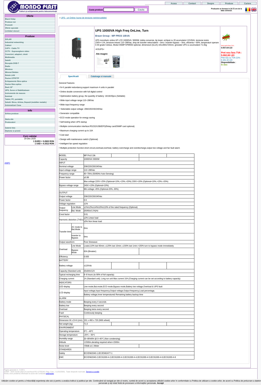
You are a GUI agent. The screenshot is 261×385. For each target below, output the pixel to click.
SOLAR (8, 39)
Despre (210, 3)
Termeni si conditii (92, 372)
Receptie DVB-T (12, 63)
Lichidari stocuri (12, 31)
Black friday (10, 19)
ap (18, 155)
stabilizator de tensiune (33, 155)
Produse (229, 3)
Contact (192, 3)
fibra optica (12, 150)
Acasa (174, 3)
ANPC (7, 163)
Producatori (10, 122)
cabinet (43, 157)
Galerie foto (10, 128)
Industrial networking (14, 42)
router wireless (48, 153)
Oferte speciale (11, 28)
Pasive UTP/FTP (12, 78)
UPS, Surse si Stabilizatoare (17, 90)
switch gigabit (11, 155)
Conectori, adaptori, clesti (16, 54)
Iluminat (8, 96)
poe (44, 150)
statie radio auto (15, 159)
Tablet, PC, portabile (14, 99)
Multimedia (10, 57)
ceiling (46, 155)
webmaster (50, 374)
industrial (51, 157)
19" (6, 159)
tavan (52, 155)
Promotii (9, 25)
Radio (7, 66)
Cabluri (8, 45)
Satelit (8, 60)
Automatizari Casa (13, 105)
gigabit (38, 150)
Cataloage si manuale (101, 76)
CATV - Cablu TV (12, 48)
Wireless (9, 69)
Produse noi (10, 22)
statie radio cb (29, 159)
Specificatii (73, 76)
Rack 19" (9, 87)
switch (23, 150)
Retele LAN (10, 75)
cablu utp (9, 157)
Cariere (247, 3)
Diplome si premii (12, 131)
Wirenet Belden (11, 72)
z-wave (16, 157)
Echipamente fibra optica (16, 81)
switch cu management (30, 157)
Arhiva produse (12, 114)
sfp (21, 155)
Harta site (9, 119)
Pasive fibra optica (13, 84)
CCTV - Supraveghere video (17, 51)
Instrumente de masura (15, 93)
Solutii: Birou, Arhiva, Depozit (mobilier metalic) (26, 102)
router (31, 150)
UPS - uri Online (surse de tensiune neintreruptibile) (84, 18)
